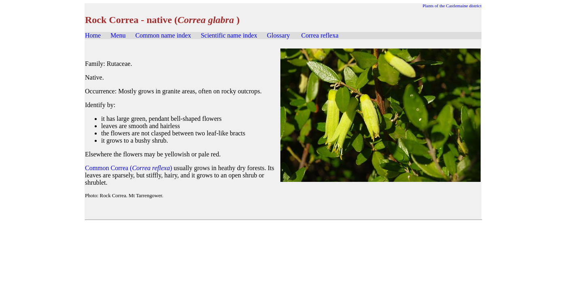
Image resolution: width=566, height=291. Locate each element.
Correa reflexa (320, 35)
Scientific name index (229, 35)
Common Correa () (128, 167)
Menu (117, 35)
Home (93, 35)
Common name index (163, 35)
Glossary (278, 35)
